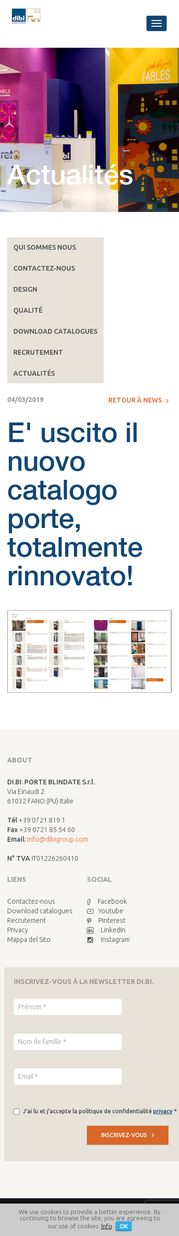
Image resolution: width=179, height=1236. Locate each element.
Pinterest (106, 920)
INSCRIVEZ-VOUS (127, 1135)
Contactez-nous (44, 268)
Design (25, 289)
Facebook (107, 901)
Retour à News (138, 400)
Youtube (105, 911)
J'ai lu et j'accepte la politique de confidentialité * (100, 1111)
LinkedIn (106, 930)
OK (123, 1226)
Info (106, 1226)
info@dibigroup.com (57, 839)
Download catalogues (55, 331)
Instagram (108, 939)
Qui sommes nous (44, 247)
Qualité (27, 310)
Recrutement (38, 352)
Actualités (34, 373)
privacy (162, 1111)
